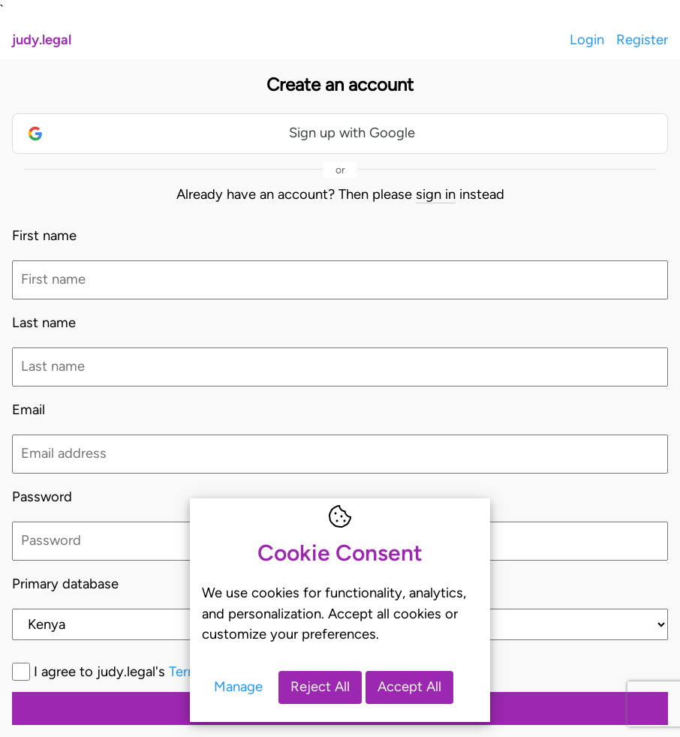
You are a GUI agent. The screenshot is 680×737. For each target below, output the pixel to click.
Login (587, 40)
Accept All (409, 686)
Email (28, 410)
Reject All (320, 686)
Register (642, 40)
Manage (238, 686)
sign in (436, 194)
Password (42, 497)
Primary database (65, 584)
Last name (44, 322)
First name (44, 235)
